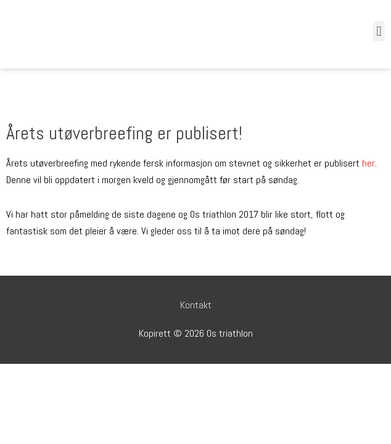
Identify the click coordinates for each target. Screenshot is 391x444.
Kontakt (196, 304)
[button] (379, 31)
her (368, 163)
